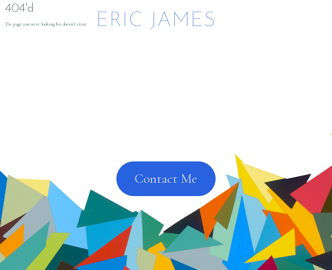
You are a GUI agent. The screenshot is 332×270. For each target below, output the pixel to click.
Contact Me (166, 179)
